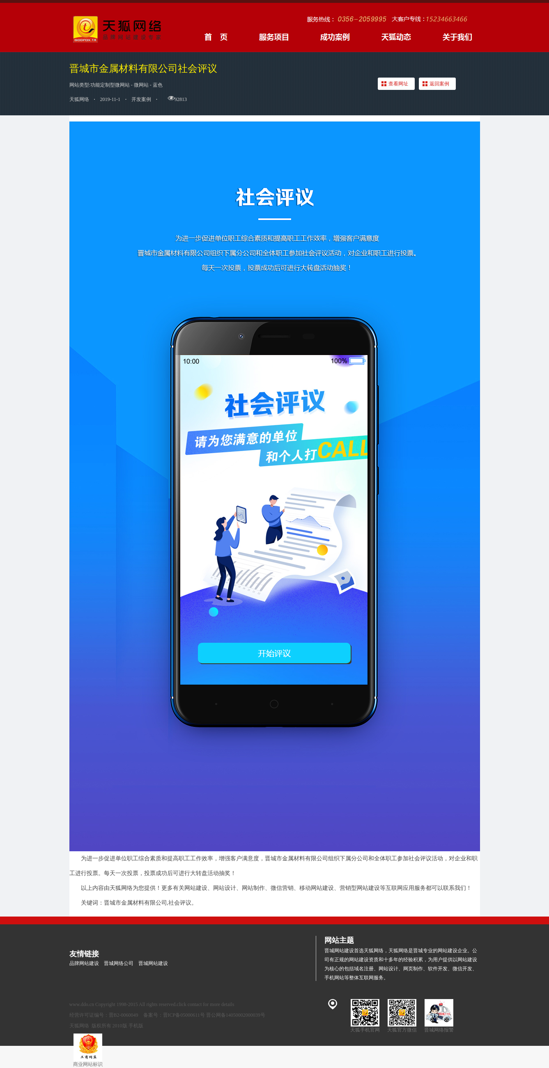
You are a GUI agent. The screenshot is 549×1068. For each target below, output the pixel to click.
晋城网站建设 (153, 963)
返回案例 (439, 84)
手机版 (136, 1026)
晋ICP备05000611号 (184, 1015)
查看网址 (398, 84)
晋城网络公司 (118, 963)
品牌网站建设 (84, 963)
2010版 (120, 1026)
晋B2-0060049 (123, 1015)
